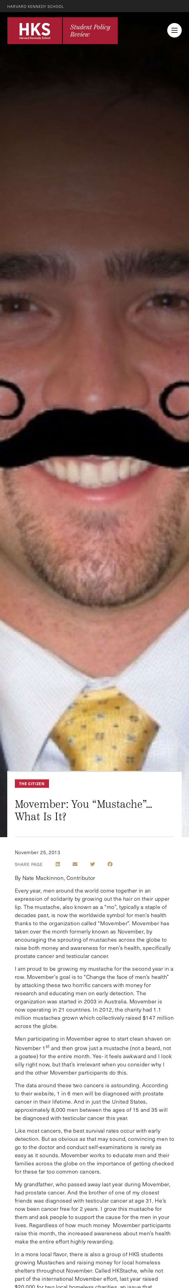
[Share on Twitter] (92, 864)
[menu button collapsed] (174, 30)
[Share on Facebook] (110, 864)
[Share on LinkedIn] (58, 864)
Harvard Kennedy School (35, 6)
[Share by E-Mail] (75, 864)
